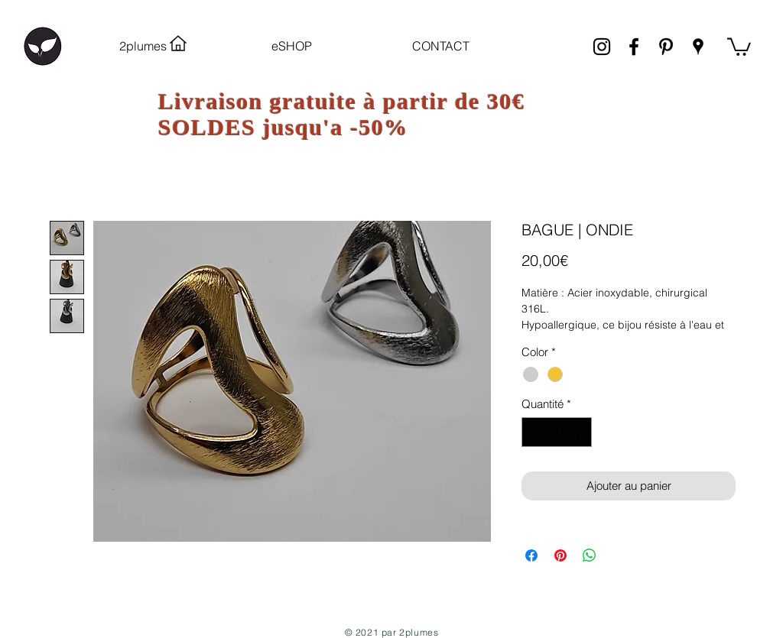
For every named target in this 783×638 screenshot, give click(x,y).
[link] (739, 46)
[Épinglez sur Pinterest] (560, 555)
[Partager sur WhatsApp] (589, 555)
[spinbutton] (557, 432)
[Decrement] (534, 432)
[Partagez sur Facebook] (531, 555)
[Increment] (580, 432)
